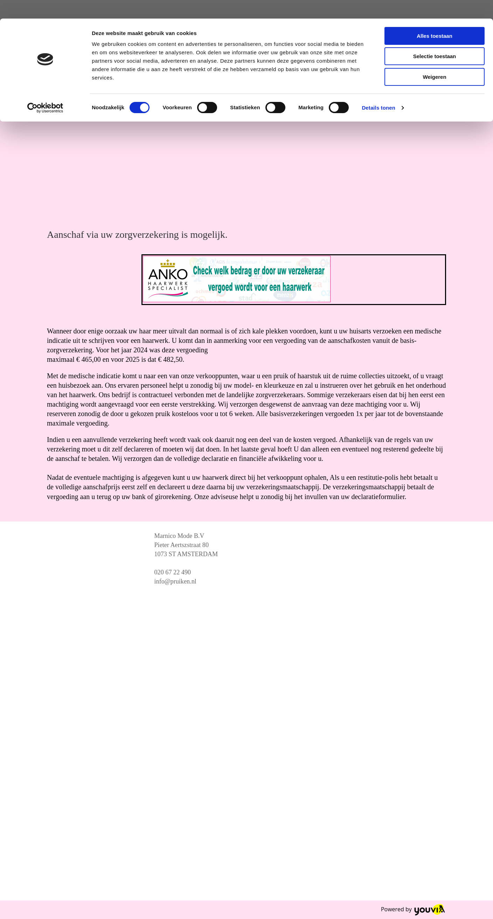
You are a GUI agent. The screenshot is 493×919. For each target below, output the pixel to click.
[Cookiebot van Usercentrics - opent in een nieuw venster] (45, 89)
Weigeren (434, 58)
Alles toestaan (434, 17)
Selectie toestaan (434, 38)
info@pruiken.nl (175, 581)
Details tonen (378, 89)
